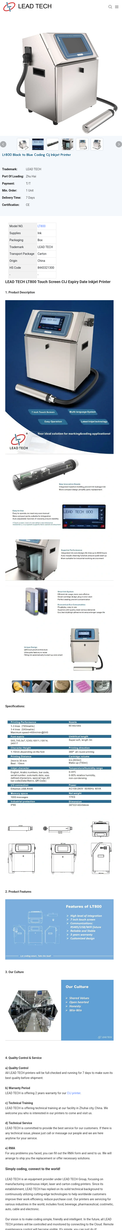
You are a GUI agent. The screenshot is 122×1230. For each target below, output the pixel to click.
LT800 (42, 226)
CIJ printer (73, 1093)
